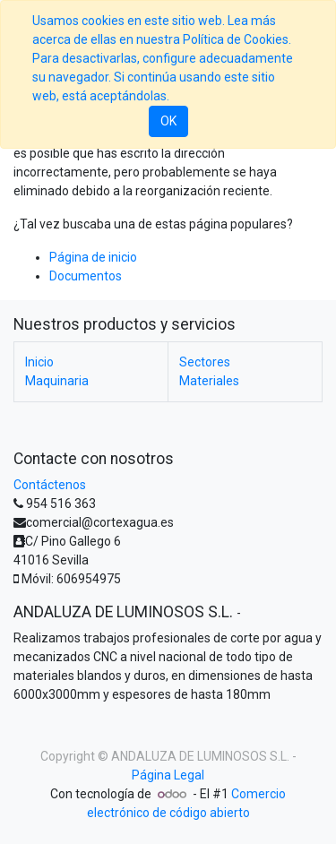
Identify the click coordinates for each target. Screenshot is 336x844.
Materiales (209, 381)
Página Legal (168, 775)
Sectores (227, 362)
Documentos (85, 276)
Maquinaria (57, 381)
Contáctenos (49, 485)
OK (168, 121)
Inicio (39, 362)
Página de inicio (93, 257)
